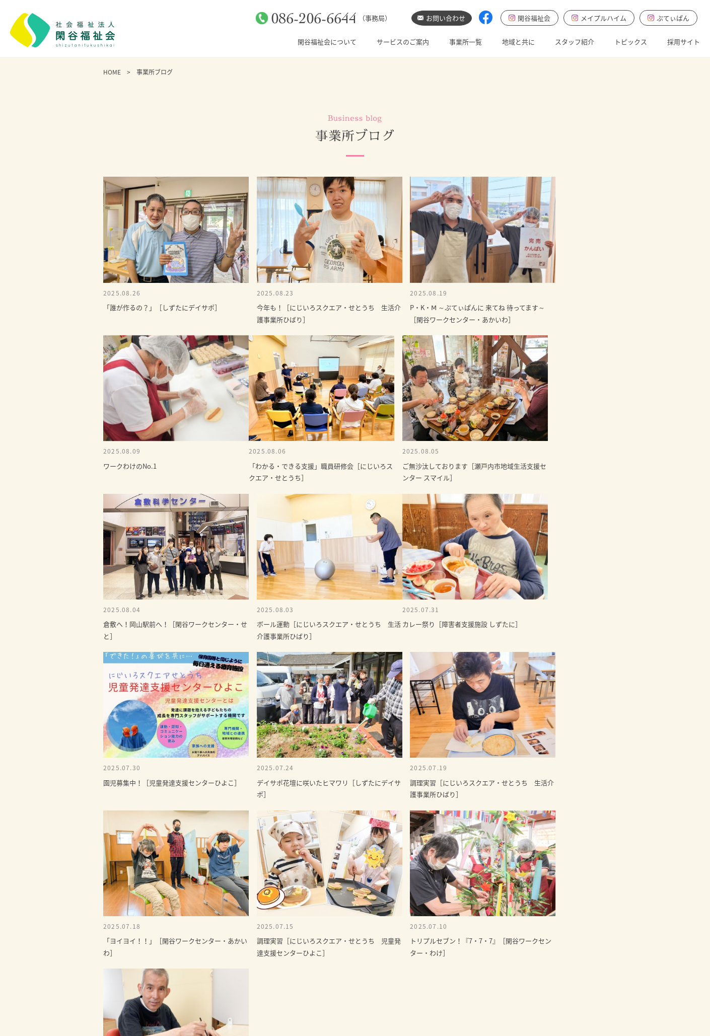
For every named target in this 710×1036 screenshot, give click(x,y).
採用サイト (683, 41)
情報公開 (317, 995)
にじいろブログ (482, 995)
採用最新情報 (478, 961)
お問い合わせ (480, 872)
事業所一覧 (465, 41)
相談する (369, 961)
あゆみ (314, 978)
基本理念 (317, 944)
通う (362, 928)
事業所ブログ (478, 944)
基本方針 (317, 961)
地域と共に (518, 41)
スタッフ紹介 (574, 41)
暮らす (365, 944)
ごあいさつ (320, 928)
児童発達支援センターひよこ (501, 978)
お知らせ (472, 928)
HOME (112, 72)
